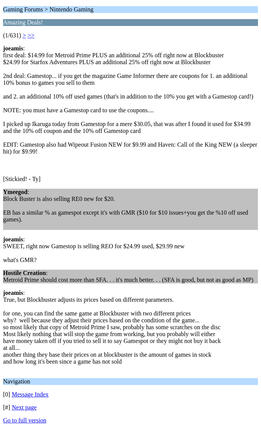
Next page (24, 407)
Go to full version (24, 420)
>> (31, 35)
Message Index (30, 394)
